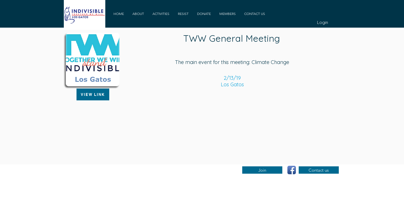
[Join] (262, 170)
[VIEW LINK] (93, 94)
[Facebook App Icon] (291, 170)
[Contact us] (319, 170)
